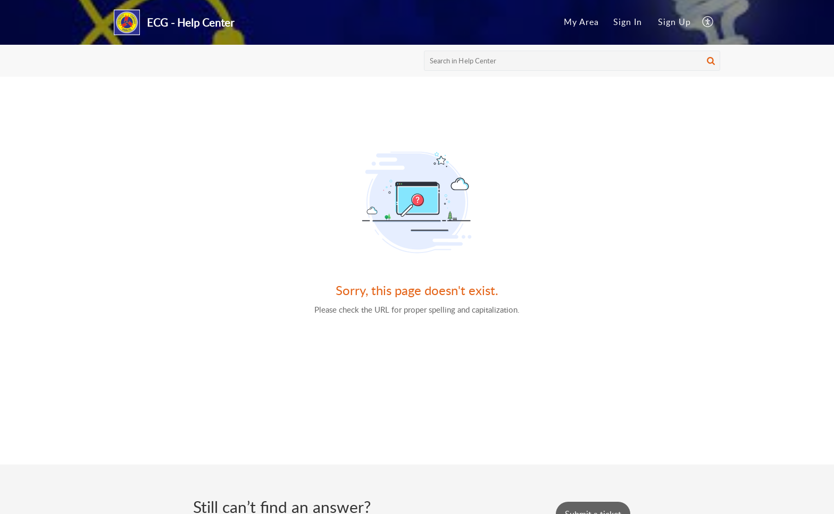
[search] (572, 61)
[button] (711, 60)
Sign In (627, 22)
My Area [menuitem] (581, 22)
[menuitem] (581, 22)
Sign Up (674, 22)
